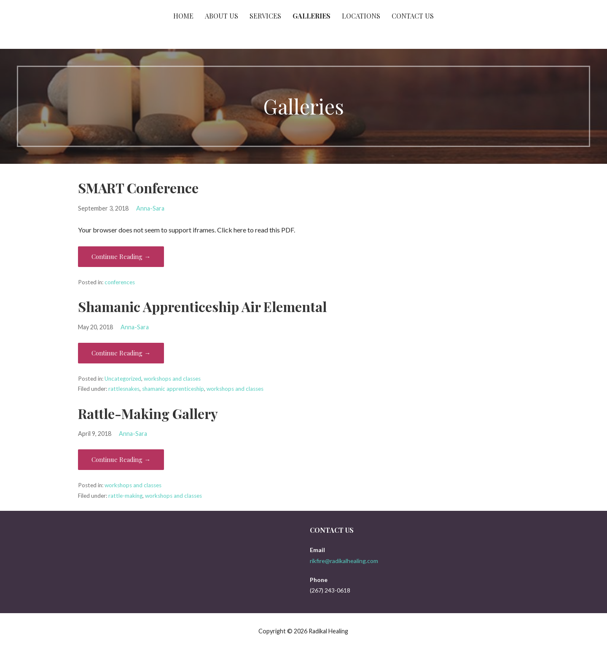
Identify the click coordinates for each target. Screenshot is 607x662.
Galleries (311, 15)
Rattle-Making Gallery (148, 413)
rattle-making (125, 495)
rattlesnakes (124, 388)
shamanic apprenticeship (173, 388)
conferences (120, 282)
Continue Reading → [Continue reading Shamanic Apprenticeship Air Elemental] (120, 353)
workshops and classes (172, 378)
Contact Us (413, 15)
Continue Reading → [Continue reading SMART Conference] (120, 256)
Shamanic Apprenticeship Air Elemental (202, 306)
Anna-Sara (150, 208)
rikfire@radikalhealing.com (344, 560)
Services (265, 15)
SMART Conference (138, 188)
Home (183, 15)
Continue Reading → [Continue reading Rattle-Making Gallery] (120, 459)
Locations (361, 15)
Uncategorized (123, 378)
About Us (221, 15)
